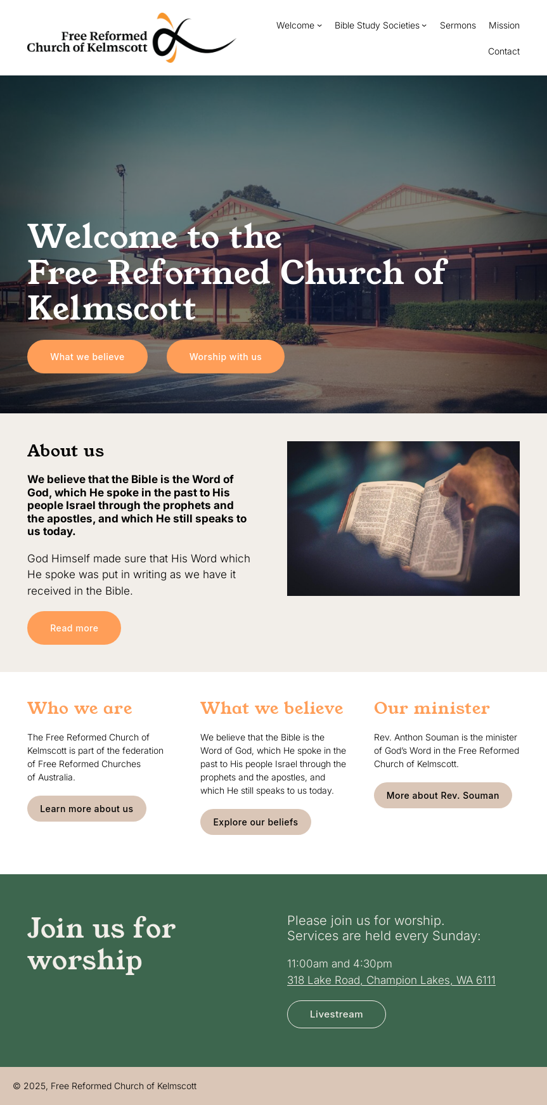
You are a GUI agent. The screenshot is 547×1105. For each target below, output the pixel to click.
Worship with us (226, 356)
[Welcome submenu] (319, 24)
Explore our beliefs (255, 822)
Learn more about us (86, 808)
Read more (74, 628)
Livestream (336, 1014)
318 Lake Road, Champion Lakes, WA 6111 (391, 979)
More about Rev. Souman (443, 795)
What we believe (87, 356)
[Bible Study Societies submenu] (424, 24)
